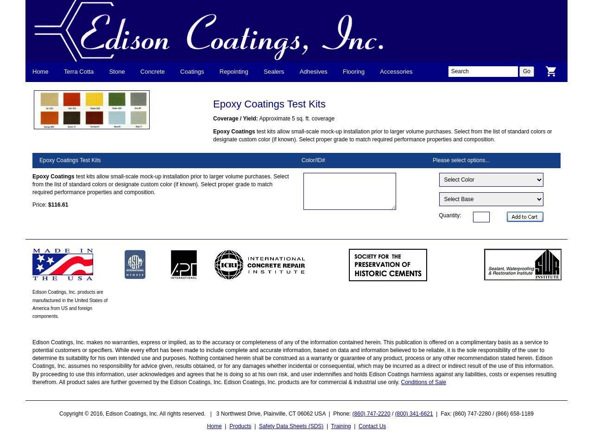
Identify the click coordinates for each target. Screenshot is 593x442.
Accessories (396, 71)
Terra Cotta (79, 71)
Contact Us (372, 426)
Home (40, 71)
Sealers (274, 71)
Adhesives (314, 71)
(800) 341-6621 (414, 413)
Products (240, 426)
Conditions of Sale (423, 382)
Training (341, 426)
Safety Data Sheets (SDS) (291, 426)
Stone (117, 71)
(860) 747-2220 (372, 413)
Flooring (354, 71)
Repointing (234, 71)
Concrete (152, 71)
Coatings (192, 71)
